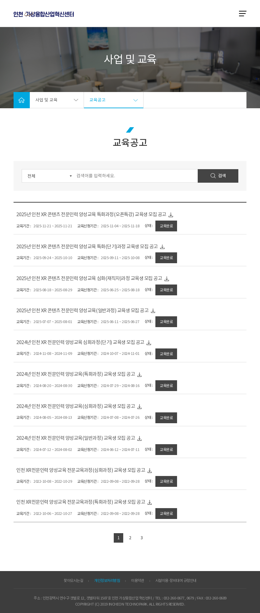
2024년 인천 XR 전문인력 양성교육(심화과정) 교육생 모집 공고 (87, 406)
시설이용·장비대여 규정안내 (175, 580)
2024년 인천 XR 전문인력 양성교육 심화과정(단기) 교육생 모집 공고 (92, 342)
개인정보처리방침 (107, 580)
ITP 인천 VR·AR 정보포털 (44, 14)
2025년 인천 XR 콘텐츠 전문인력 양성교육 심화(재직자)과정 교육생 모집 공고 (101, 278)
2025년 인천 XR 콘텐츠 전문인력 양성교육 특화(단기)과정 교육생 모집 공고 (98, 247)
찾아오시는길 (73, 580)
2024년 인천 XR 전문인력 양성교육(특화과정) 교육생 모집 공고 (87, 374)
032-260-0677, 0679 (179, 598)
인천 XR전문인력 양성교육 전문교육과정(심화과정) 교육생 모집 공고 (92, 470)
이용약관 (137, 580)
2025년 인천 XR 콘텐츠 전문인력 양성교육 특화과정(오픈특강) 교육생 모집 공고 (103, 214)
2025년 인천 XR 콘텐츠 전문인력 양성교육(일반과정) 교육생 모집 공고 (94, 311)
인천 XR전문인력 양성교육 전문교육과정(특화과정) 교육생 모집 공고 (92, 502)
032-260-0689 (215, 598)
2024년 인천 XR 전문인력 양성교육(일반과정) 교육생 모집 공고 (87, 438)
